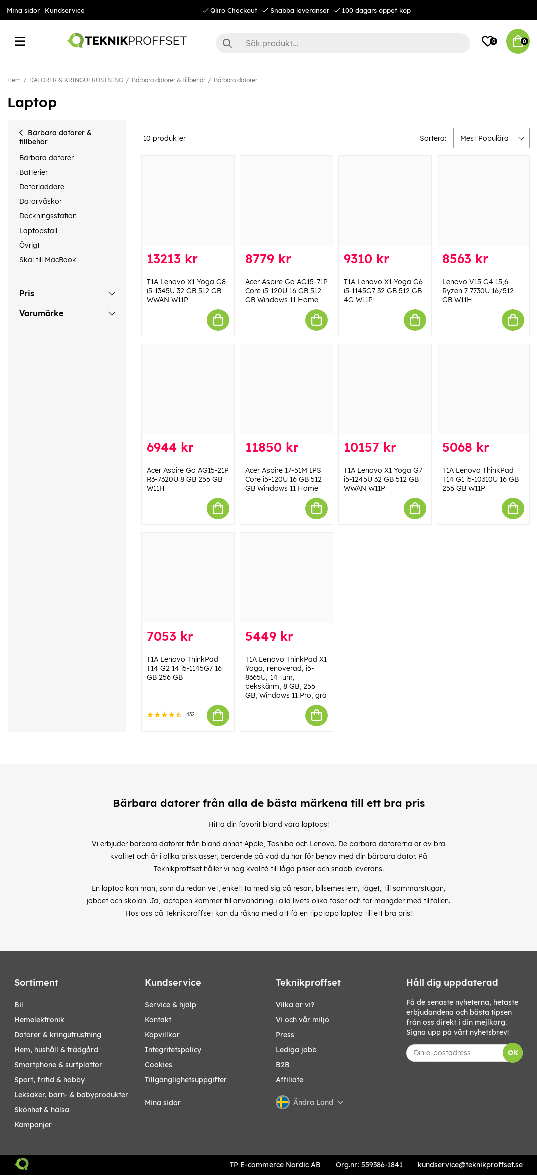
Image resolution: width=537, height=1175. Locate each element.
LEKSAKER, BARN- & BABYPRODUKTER (71, 1094)
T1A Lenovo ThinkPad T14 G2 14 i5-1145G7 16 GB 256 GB (184, 668)
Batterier (33, 172)
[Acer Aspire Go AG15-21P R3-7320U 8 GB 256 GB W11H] (188, 389)
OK (513, 1052)
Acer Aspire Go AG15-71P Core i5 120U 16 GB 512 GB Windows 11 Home (286, 290)
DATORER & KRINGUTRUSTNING (76, 80)
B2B (283, 1064)
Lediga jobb (296, 1049)
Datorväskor (40, 201)
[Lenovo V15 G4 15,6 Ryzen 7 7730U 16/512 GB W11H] (483, 201)
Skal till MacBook (47, 259)
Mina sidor (23, 10)
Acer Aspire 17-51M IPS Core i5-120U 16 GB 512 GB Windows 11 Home (283, 479)
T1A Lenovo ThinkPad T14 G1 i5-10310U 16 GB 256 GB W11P (480, 479)
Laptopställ (38, 230)
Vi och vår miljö (302, 1019)
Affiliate (289, 1079)
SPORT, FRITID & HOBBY (49, 1079)
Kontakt (158, 1019)
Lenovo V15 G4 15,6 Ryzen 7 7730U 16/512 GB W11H (478, 290)
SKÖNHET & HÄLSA (41, 1109)
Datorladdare (41, 186)
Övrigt (29, 245)
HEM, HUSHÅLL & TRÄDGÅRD (56, 1049)
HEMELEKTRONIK (39, 1019)
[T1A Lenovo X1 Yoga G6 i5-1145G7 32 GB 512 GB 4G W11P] (385, 201)
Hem (14, 80)
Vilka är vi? (295, 1004)
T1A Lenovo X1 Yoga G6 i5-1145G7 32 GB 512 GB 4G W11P (383, 290)
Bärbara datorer (235, 80)
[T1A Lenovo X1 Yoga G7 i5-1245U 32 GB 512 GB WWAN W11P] (385, 389)
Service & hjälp (170, 1004)
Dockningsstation (48, 215)
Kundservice (65, 10)
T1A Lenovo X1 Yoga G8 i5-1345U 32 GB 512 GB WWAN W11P (186, 290)
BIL (18, 1004)
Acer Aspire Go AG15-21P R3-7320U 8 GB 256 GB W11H (188, 479)
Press (285, 1034)
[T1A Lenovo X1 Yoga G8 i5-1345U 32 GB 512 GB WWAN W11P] (188, 201)
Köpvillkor (162, 1034)
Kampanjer (33, 1124)
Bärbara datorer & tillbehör (168, 80)
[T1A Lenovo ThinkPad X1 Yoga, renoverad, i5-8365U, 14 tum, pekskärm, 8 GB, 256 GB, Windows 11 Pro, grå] (286, 578)
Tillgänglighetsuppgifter (186, 1079)
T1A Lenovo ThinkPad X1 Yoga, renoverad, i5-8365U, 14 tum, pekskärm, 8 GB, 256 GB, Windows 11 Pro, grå (286, 677)
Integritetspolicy (173, 1049)
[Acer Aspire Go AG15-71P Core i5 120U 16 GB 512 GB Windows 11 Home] (286, 201)
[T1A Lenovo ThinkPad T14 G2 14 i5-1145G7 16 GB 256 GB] (188, 578)
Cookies (158, 1064)
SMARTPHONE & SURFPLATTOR (58, 1064)
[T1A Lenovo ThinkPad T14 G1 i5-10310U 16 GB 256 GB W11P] (483, 389)
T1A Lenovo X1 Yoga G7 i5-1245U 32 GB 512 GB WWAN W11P (383, 479)
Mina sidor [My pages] (163, 1102)
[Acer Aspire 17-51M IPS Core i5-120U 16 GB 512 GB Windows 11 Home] (286, 389)
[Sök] (343, 43)
